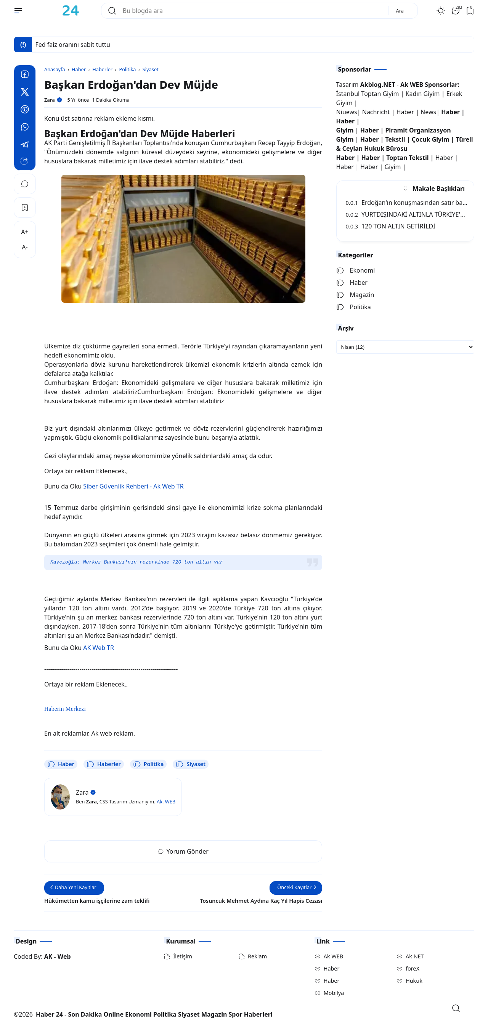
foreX (412, 968)
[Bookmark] (25, 207)
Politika (148, 764)
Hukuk (414, 980)
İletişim (182, 956)
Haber (60, 764)
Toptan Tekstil (407, 157)
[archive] (405, 347)
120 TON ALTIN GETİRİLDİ (390, 226)
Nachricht (377, 112)
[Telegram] (24, 145)
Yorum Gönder (183, 851)
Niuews (346, 112)
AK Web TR (98, 647)
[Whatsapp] (24, 128)
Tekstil (395, 139)
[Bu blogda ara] (252, 10)
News (428, 112)
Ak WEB (333, 956)
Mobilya (334, 992)
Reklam (257, 956)
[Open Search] (456, 1008)
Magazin (355, 295)
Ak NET (415, 956)
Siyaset (190, 764)
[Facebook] (24, 75)
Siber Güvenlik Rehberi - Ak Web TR (133, 486)
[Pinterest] (24, 110)
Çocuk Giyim (430, 139)
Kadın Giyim (423, 93)
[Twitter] (24, 93)
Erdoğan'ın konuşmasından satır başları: (411, 202)
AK (48, 956)
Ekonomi (355, 270)
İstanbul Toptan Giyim (367, 93)
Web (64, 956)
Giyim (345, 130)
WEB (170, 801)
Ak (159, 801)
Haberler (104, 764)
